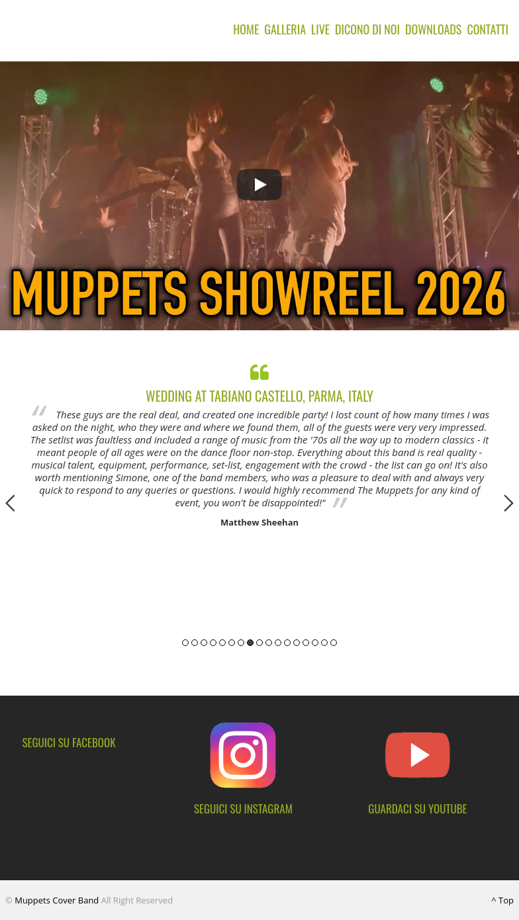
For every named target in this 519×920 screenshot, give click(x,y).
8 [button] (250, 642)
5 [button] (222, 642)
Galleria (285, 29)
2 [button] (194, 642)
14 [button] (306, 642)
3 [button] (204, 642)
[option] (259, 443)
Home (246, 29)
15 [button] (315, 642)
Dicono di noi (367, 29)
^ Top (502, 900)
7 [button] (241, 642)
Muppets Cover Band (57, 900)
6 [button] (231, 642)
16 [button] (324, 642)
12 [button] (287, 642)
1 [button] (185, 642)
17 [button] (333, 642)
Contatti (487, 29)
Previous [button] (10, 503)
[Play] (259, 185)
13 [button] (296, 642)
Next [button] (509, 503)
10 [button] (268, 642)
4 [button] (213, 642)
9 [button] (259, 642)
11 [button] (278, 642)
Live (320, 29)
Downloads (433, 29)
